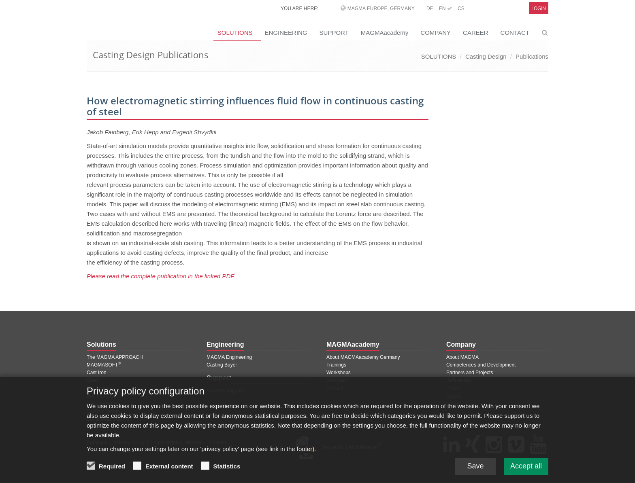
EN (445, 8)
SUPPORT (334, 32)
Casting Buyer (222, 365)
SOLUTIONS (235, 32)
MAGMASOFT (104, 365)
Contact (334, 388)
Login (538, 8)
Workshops (338, 372)
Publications (532, 56)
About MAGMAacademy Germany (363, 357)
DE (429, 8)
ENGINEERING (286, 32)
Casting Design (486, 56)
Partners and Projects (469, 372)
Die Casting (99, 388)
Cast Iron (97, 372)
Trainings (336, 365)
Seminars (336, 380)
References (458, 380)
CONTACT (515, 32)
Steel (92, 380)
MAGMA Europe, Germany (381, 8)
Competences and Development (481, 365)
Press (452, 388)
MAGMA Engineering (229, 357)
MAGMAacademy (385, 32)
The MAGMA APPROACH (115, 357)
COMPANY (435, 32)
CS (461, 8)
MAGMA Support (225, 391)
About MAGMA (462, 357)
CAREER (475, 32)
